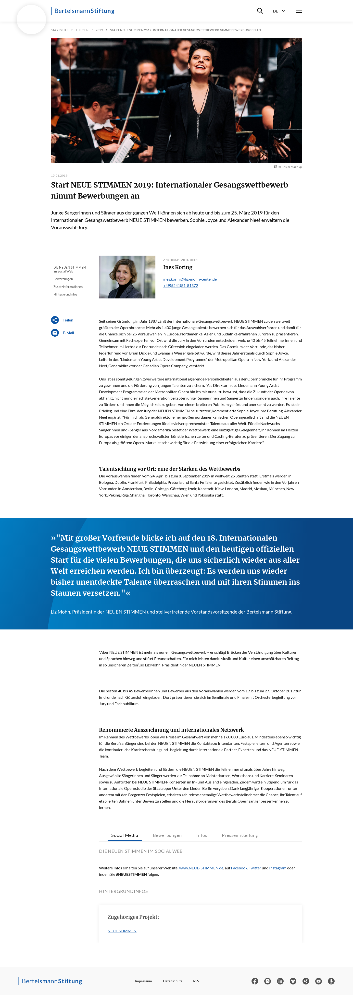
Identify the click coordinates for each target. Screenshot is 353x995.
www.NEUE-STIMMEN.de (201, 867)
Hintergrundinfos (65, 294)
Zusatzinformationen (68, 287)
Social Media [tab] (124, 835)
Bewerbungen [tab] (167, 835)
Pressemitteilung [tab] (240, 835)
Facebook (239, 867)
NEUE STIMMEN (122, 930)
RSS (196, 981)
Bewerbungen (63, 279)
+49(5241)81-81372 (180, 285)
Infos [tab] (201, 835)
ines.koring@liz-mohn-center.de (190, 279)
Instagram (278, 867)
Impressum (143, 981)
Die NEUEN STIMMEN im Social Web (69, 269)
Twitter (255, 867)
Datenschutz (172, 981)
